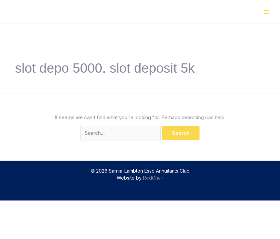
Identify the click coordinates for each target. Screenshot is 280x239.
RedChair (153, 178)
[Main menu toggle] (267, 12)
